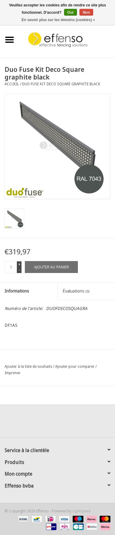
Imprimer (13, 373)
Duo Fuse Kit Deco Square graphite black (61, 84)
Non (86, 12)
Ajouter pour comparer (75, 366)
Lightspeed (81, 511)
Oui (70, 12)
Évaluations (76, 291)
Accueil (12, 84)
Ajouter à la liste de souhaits (28, 366)
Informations (17, 291)
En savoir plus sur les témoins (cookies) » (58, 20)
